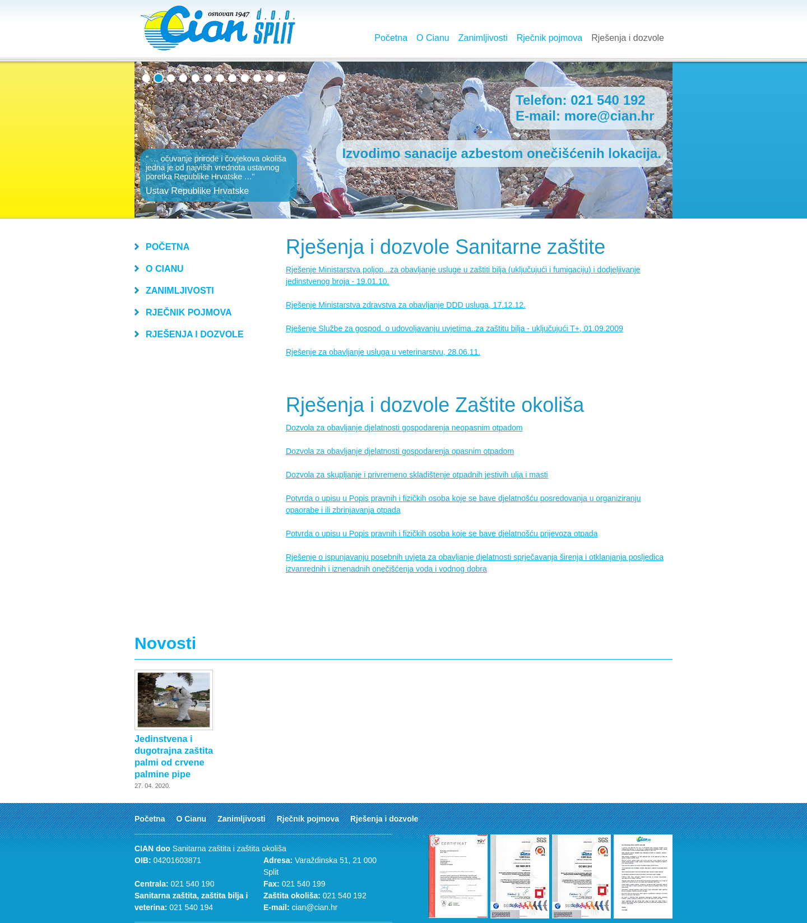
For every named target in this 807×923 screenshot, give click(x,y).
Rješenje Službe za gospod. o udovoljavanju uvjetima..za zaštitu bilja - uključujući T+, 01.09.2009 (454, 328)
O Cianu (432, 38)
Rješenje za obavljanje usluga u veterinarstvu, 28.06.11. (383, 351)
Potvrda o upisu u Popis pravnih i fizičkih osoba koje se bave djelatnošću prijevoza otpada (441, 533)
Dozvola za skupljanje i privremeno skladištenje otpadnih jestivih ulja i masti (417, 474)
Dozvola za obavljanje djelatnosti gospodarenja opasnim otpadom (400, 451)
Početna (390, 38)
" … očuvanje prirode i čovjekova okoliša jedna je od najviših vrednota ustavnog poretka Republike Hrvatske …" (218, 175)
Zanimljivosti (483, 38)
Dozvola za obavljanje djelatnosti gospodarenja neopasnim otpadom (404, 427)
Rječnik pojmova (549, 38)
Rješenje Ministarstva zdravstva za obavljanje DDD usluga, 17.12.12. (406, 304)
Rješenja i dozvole (627, 38)
